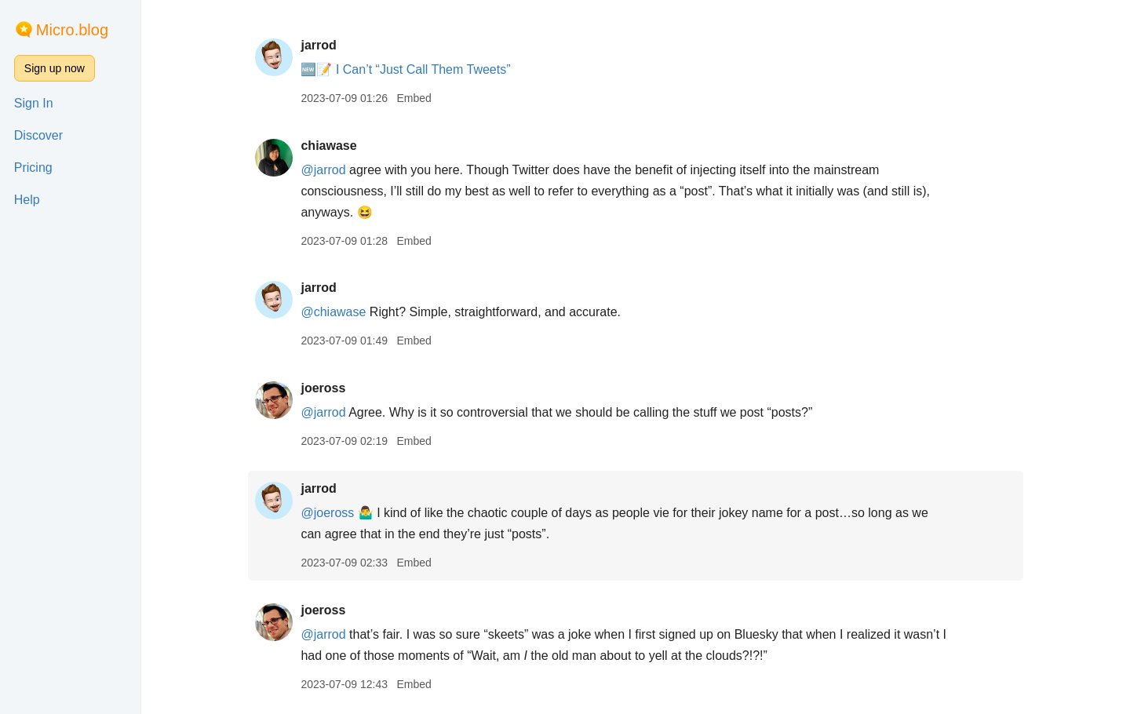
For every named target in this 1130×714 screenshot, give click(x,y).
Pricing (33, 167)
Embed (413, 98)
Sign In (33, 103)
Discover (38, 135)
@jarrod (323, 170)
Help (27, 199)
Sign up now (54, 68)
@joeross (327, 512)
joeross (323, 388)
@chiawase (333, 312)
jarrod (318, 45)
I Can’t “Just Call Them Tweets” (423, 69)
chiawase (328, 145)
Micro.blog (72, 29)
